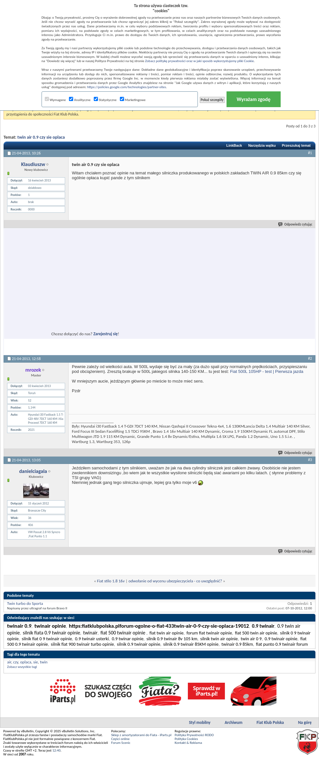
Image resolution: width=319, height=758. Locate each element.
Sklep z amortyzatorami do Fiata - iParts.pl (141, 735)
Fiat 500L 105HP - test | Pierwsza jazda (266, 371)
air (9, 662)
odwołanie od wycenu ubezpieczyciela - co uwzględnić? (175, 580)
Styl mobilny (199, 722)
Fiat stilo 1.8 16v (111, 580)
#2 (310, 358)
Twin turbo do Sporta (25, 603)
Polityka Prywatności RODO (194, 735)
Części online (120, 739)
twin (43, 662)
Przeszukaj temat (296, 145)
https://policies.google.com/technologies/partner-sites (126, 87)
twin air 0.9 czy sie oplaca (41, 137)
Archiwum (233, 722)
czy (15, 662)
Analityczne (80, 100)
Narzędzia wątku (262, 145)
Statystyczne (105, 100)
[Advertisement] (68, 293)
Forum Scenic (120, 743)
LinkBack (234, 145)
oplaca (26, 662)
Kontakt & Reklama (188, 743)
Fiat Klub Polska (270, 722)
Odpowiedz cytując (295, 224)
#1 (310, 153)
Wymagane (55, 100)
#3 (310, 460)
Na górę (305, 722)
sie (35, 662)
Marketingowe (133, 100)
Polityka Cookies (186, 739)
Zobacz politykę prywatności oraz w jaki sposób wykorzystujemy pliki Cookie (199, 61)
